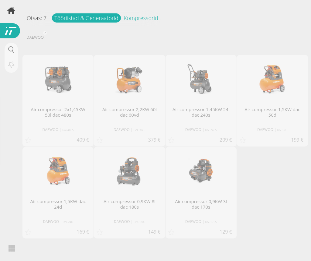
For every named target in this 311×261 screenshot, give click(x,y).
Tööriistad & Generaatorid (86, 18)
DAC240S (211, 130)
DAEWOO (35, 36)
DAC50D (282, 130)
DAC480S (68, 130)
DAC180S (139, 222)
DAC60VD (139, 130)
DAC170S (211, 222)
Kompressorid (141, 18)
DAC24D (68, 222)
